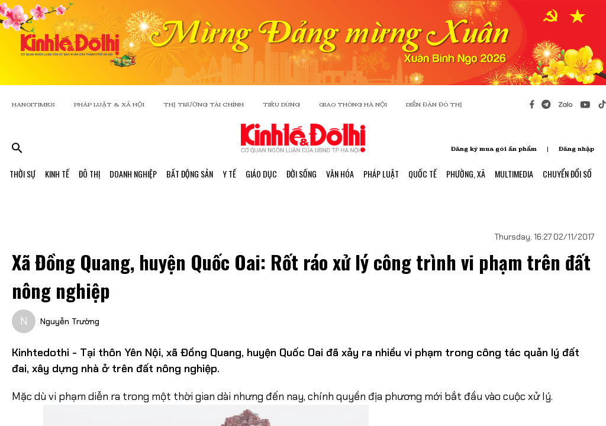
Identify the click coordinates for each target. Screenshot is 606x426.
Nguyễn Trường (69, 321)
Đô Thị (89, 173)
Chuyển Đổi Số (567, 173)
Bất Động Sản (189, 173)
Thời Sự (22, 173)
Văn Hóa (340, 173)
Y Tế (229, 173)
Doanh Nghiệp (133, 173)
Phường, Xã (465, 173)
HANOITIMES (33, 104)
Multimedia (514, 173)
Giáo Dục (261, 173)
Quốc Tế (422, 173)
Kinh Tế (57, 173)
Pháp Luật (381, 173)
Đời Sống (301, 173)
